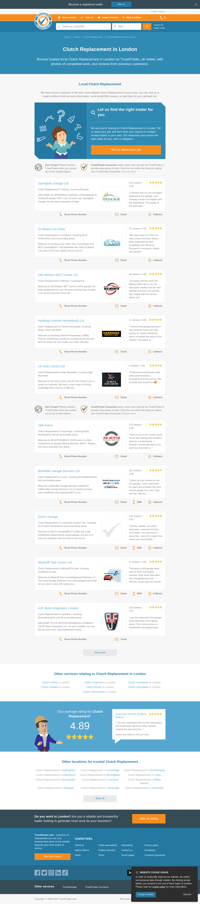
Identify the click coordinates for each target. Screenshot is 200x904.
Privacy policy (152, 845)
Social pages (127, 855)
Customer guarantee (155, 855)
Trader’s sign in (158, 11)
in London (55, 682)
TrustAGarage (70, 887)
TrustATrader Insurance (97, 887)
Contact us (126, 850)
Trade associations (107, 845)
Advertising (127, 845)
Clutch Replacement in (55, 770)
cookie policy (158, 887)
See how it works (52, 856)
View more (100, 652)
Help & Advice (82, 850)
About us (79, 845)
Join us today (149, 818)
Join (121, 4)
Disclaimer (150, 850)
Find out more (129, 171)
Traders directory (106, 850)
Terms (101, 855)
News (78, 855)
